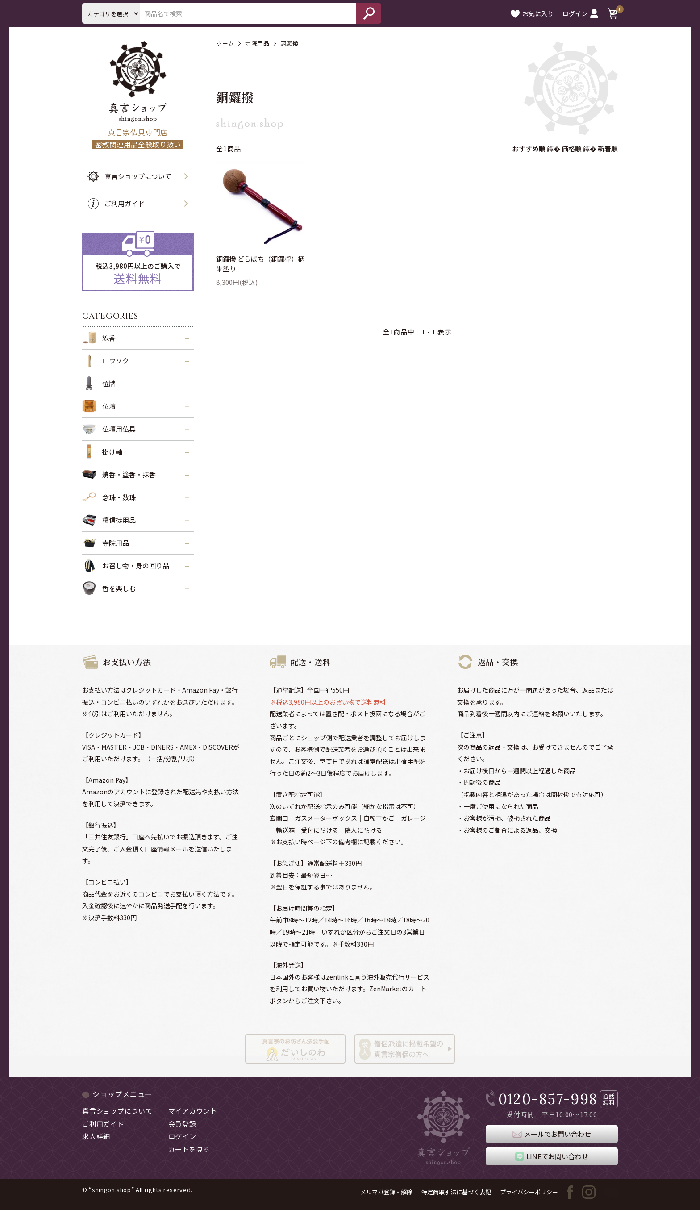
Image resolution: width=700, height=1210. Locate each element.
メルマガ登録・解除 (386, 1192)
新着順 (608, 148)
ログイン (580, 13)
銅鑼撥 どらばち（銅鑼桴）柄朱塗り (260, 264)
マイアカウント (192, 1110)
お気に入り (532, 13)
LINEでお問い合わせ (551, 1156)
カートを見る (189, 1149)
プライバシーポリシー (529, 1192)
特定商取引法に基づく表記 (456, 1192)
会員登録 (182, 1123)
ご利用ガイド (113, 203)
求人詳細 (96, 1136)
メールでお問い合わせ (551, 1134)
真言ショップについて (126, 176)
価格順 (572, 148)
